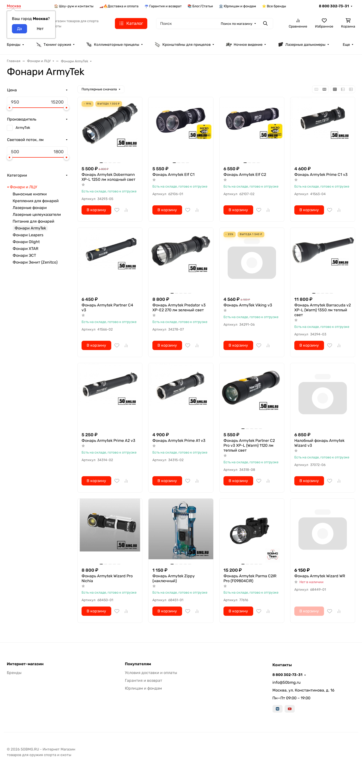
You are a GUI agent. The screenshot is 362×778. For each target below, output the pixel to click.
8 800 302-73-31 (334, 6)
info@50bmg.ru (286, 682)
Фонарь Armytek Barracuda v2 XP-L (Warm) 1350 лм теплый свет (322, 310)
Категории (17, 175)
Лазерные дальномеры (301, 44)
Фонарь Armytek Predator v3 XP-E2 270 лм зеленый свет (179, 307)
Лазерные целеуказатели (37, 214)
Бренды (13, 44)
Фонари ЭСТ (24, 255)
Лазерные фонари (30, 207)
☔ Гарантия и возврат (163, 6)
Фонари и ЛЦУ (23, 187)
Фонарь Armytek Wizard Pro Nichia (107, 578)
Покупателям (138, 664)
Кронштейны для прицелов (183, 44)
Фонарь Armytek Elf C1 (173, 174)
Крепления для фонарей (36, 201)
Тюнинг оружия (53, 44)
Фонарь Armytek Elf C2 (244, 174)
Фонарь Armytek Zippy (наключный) (173, 578)
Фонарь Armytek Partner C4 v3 (107, 307)
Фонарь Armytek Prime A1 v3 (178, 440)
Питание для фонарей (33, 221)
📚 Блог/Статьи (200, 6)
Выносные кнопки (30, 194)
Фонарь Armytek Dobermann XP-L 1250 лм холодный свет (108, 177)
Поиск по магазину (236, 24)
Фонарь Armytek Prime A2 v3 (108, 440)
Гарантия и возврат (143, 680)
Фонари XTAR (25, 248)
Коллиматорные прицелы (112, 44)
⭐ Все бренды (274, 6)
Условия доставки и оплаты (151, 672)
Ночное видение (244, 44)
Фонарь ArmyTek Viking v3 (247, 305)
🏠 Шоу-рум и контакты (73, 6)
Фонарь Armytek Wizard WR (319, 576)
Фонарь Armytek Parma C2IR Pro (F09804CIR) (249, 578)
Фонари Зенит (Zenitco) (35, 262)
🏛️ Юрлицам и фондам (237, 6)
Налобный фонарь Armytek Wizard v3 (319, 443)
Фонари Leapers (28, 235)
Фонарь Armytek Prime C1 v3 (321, 174)
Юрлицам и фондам (143, 688)
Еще (346, 44)
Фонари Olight (26, 241)
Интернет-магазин (25, 664)
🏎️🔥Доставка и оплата (119, 6)
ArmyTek (23, 127)
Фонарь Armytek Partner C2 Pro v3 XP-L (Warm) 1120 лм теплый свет (249, 445)
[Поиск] (214, 23)
